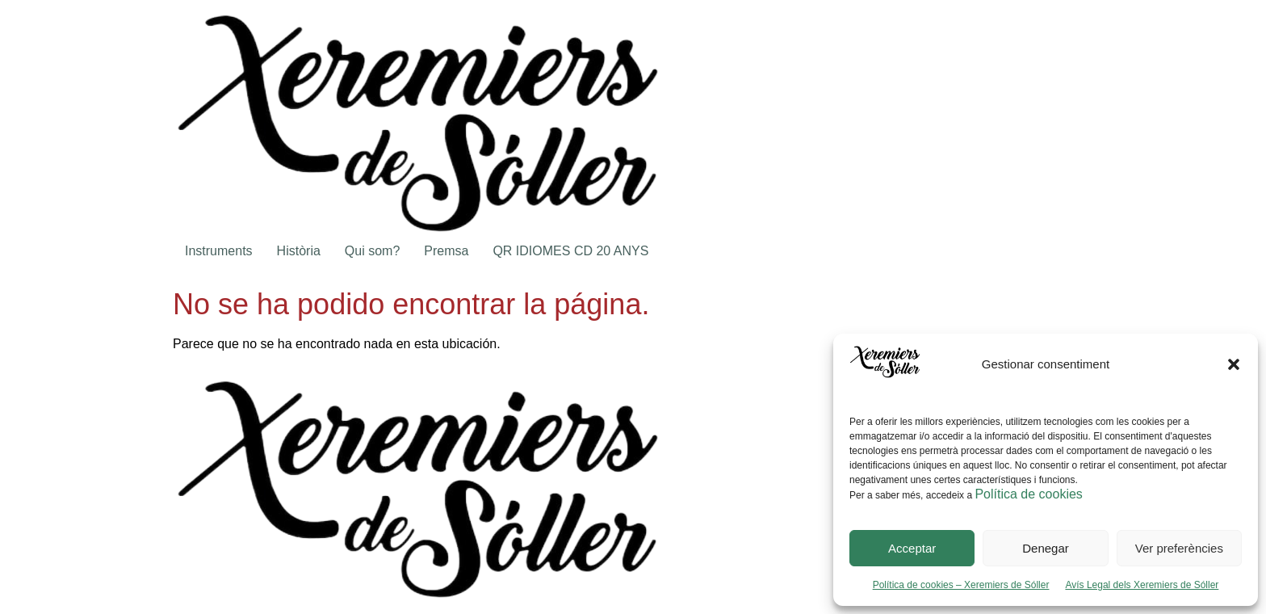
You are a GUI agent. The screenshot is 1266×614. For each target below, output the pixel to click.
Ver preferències (1179, 548)
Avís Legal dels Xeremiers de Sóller (1141, 585)
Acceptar (912, 548)
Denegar (1045, 548)
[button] (1234, 364)
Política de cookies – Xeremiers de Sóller (961, 585)
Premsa (446, 251)
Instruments (219, 251)
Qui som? (372, 251)
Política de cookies (1028, 494)
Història (299, 251)
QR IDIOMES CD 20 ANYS (570, 251)
